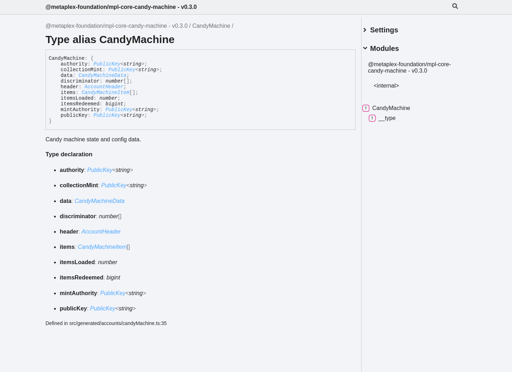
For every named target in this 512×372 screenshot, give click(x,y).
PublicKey (107, 64)
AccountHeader (104, 87)
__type (390, 115)
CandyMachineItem (105, 92)
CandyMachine (211, 26)
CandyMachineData (102, 75)
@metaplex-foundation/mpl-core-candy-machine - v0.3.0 (121, 7)
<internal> (394, 83)
